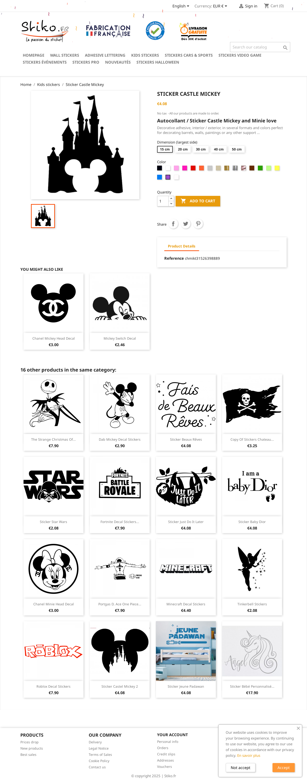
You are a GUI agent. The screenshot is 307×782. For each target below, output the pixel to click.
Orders (162, 748)
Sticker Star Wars (53, 521)
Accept (283, 767)
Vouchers (164, 766)
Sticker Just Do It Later (186, 521)
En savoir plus (248, 755)
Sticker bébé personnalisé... (252, 686)
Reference (174, 258)
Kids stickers (145, 55)
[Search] (260, 47)
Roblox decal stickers (53, 686)
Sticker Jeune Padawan (186, 686)
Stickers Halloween (157, 62)
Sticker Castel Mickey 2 (119, 686)
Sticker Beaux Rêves (186, 439)
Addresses (165, 760)
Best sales (28, 754)
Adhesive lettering (105, 55)
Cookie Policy (99, 760)
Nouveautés (118, 62)
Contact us (97, 767)
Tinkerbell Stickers (252, 604)
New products (31, 748)
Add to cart (198, 201)
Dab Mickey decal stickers (120, 439)
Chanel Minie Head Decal (53, 604)
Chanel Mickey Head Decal (53, 338)
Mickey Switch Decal (120, 338)
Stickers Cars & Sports (189, 55)
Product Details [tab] (181, 246)
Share (173, 224)
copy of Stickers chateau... (252, 439)
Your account (172, 734)
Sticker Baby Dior (252, 521)
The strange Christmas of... (53, 439)
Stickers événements (45, 62)
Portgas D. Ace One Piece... (119, 604)
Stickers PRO (85, 62)
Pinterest (198, 224)
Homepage (33, 55)
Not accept (240, 767)
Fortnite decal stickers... (119, 521)
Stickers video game (239, 55)
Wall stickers (64, 55)
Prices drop (29, 742)
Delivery (95, 742)
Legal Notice (99, 748)
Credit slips (166, 754)
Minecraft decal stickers (185, 604)
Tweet (185, 224)
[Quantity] (163, 201)
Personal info (167, 741)
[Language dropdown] (181, 6)
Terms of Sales (100, 754)
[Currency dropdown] (221, 6)
